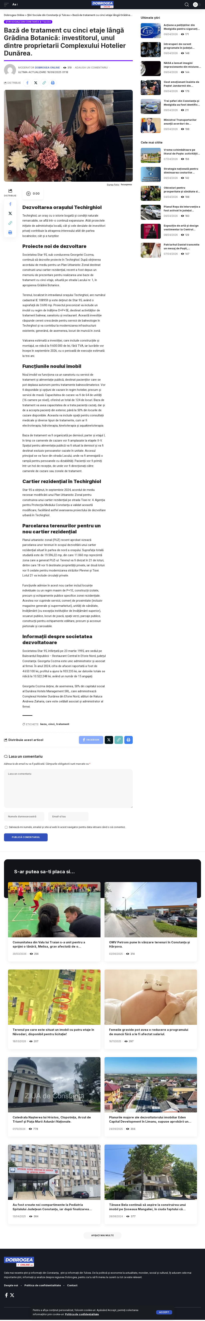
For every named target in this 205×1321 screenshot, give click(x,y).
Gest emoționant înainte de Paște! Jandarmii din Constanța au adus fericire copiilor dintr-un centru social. (182, 84)
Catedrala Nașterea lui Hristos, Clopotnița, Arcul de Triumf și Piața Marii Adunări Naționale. (52, 1120)
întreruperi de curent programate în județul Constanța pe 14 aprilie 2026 (179, 46)
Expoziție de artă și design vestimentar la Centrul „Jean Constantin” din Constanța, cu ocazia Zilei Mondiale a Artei (181, 228)
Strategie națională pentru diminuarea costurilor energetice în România (181, 171)
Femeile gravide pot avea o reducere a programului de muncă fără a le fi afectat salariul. (148, 1033)
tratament (63, 724)
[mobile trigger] (7, 4)
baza (43, 724)
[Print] (53, 83)
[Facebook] (6, 1296)
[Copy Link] (44, 83)
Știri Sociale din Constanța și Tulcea (28, 21)
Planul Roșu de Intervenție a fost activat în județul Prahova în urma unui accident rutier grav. (181, 209)
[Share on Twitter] (36, 83)
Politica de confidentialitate (43, 1286)
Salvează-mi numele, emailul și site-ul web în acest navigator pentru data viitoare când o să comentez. (67, 827)
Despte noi (11, 1286)
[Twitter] (12, 1296)
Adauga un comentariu (91, 67)
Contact (73, 1286)
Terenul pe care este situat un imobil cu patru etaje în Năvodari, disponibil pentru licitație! (53, 1033)
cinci (51, 724)
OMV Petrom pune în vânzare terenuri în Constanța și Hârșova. (149, 945)
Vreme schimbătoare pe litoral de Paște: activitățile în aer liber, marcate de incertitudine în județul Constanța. (181, 152)
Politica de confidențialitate (82, 1314)
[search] (187, 4)
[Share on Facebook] (27, 83)
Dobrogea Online (47, 67)
